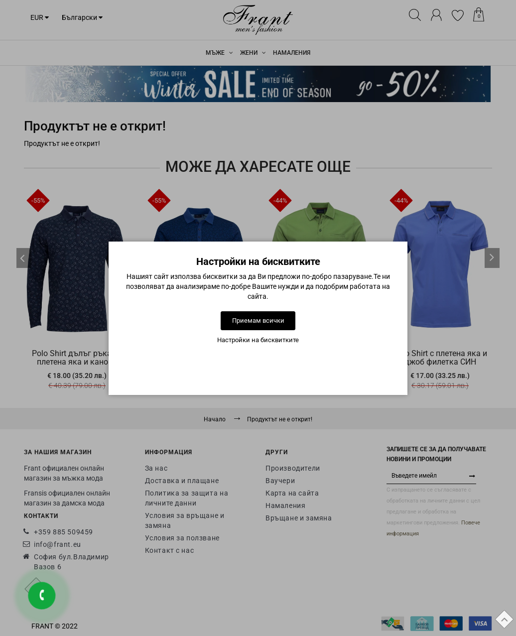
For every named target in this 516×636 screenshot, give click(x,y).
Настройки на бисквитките (258, 340)
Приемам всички (258, 320)
